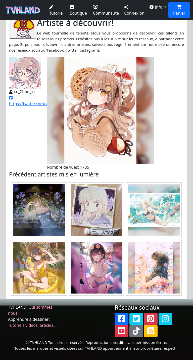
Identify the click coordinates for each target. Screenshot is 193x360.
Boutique (78, 10)
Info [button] (156, 7)
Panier (179, 10)
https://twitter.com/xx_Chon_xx (38, 101)
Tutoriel (56, 10)
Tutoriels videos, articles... (32, 325)
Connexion (134, 10)
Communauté (106, 10)
